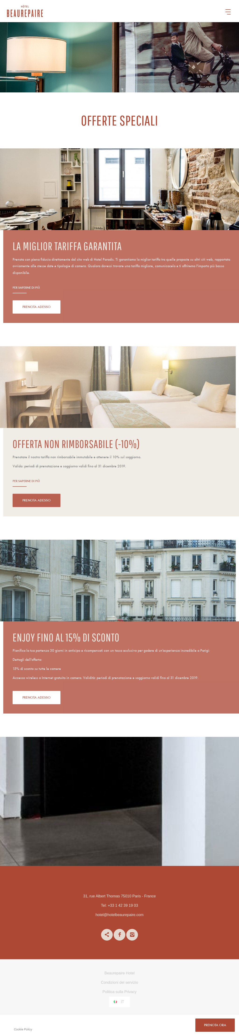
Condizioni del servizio (119, 982)
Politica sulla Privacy (119, 992)
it (122, 1002)
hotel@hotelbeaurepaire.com (119, 915)
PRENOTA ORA (215, 1025)
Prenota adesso (54, 307)
